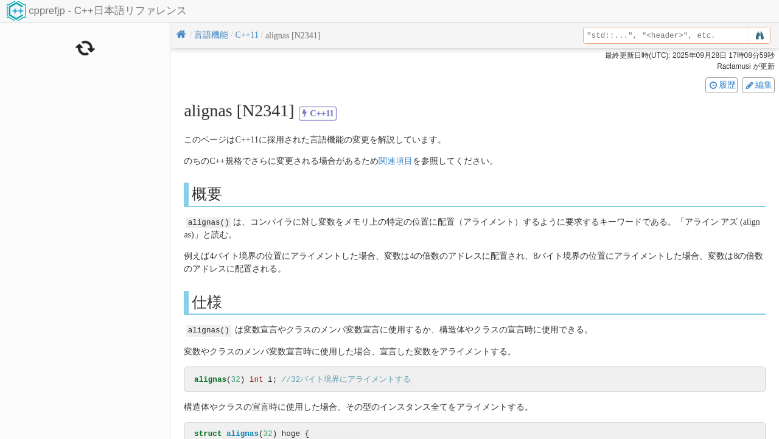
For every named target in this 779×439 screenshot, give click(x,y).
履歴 (722, 85)
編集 (758, 85)
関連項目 (396, 161)
